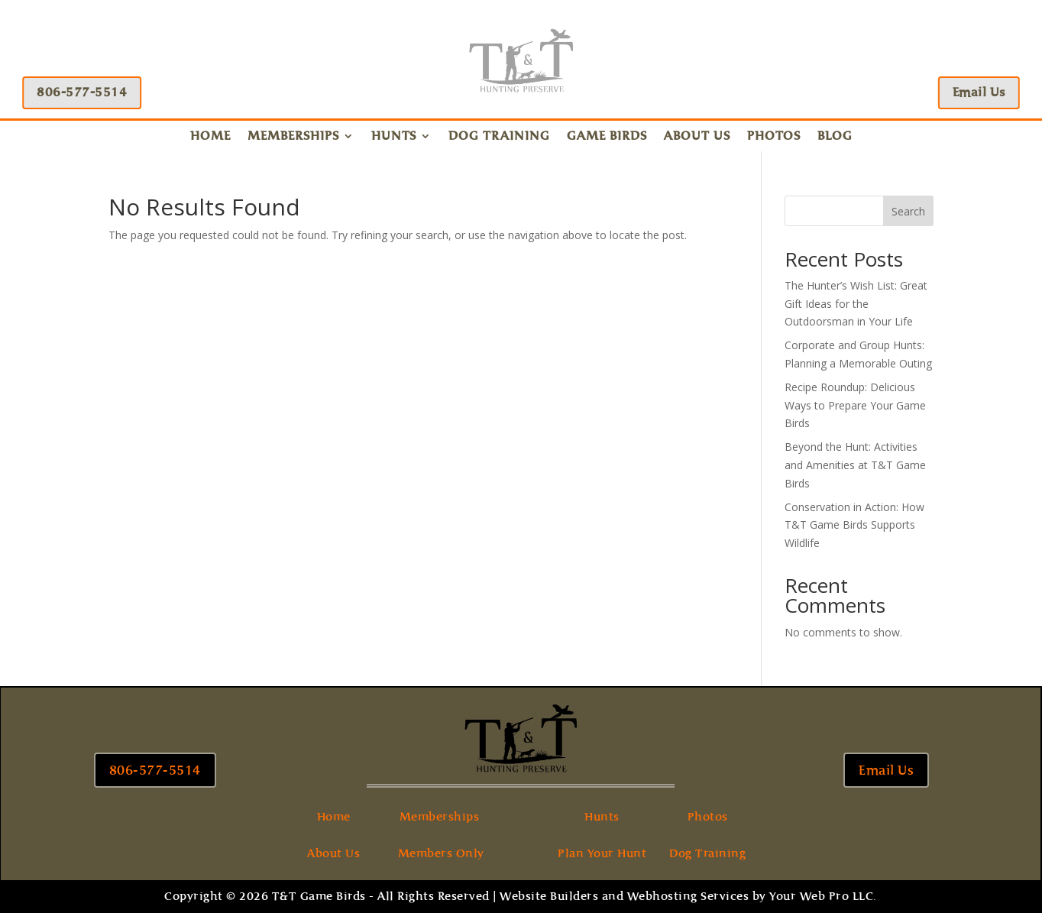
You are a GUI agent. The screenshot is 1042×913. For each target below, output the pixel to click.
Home (210, 137)
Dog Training (499, 137)
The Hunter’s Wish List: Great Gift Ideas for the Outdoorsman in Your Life (856, 303)
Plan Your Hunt (602, 853)
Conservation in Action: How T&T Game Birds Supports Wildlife (854, 525)
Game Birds (607, 137)
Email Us (981, 92)
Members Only (441, 853)
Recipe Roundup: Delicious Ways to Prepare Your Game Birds (855, 405)
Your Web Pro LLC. (823, 896)
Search (908, 211)
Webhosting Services (688, 896)
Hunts (393, 137)
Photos (774, 137)
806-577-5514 (79, 92)
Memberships (293, 137)
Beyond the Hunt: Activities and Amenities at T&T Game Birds (855, 464)
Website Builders (549, 896)
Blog (835, 137)
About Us (697, 137)
